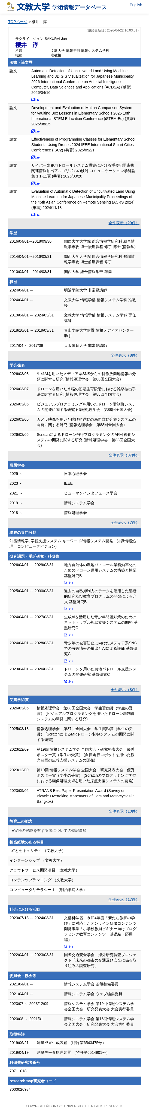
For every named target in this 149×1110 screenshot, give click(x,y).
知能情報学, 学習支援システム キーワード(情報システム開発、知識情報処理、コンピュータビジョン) (73, 543)
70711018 (18, 1071)
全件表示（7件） (125, 522)
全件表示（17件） (123, 899)
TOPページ (18, 22)
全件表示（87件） (123, 455)
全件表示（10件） (123, 811)
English (136, 5)
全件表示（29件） (123, 223)
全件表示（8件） (125, 355)
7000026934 (20, 1089)
